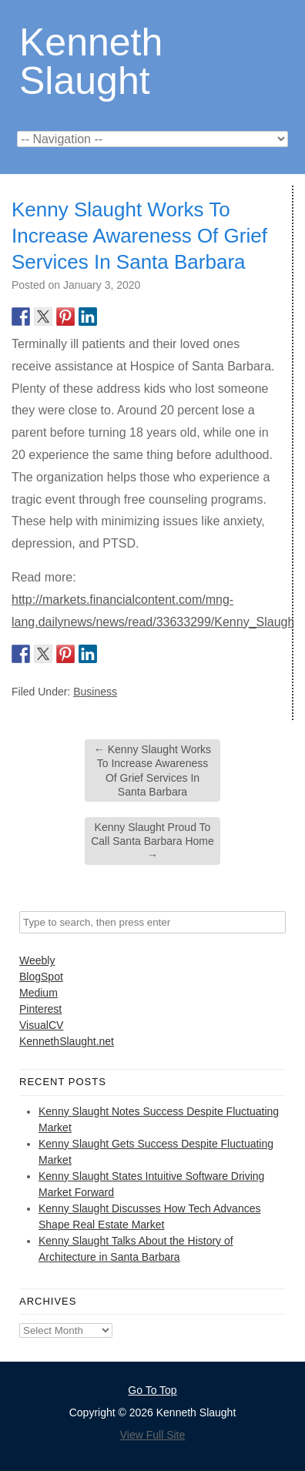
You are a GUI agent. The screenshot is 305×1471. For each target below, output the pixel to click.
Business (95, 691)
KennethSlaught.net (66, 1041)
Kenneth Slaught (91, 60)
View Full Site (153, 1435)
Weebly (37, 960)
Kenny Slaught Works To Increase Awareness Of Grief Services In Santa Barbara (152, 770)
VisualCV (41, 1025)
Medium (38, 993)
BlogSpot (41, 976)
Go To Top (152, 1390)
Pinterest (40, 1009)
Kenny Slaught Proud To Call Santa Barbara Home (152, 841)
